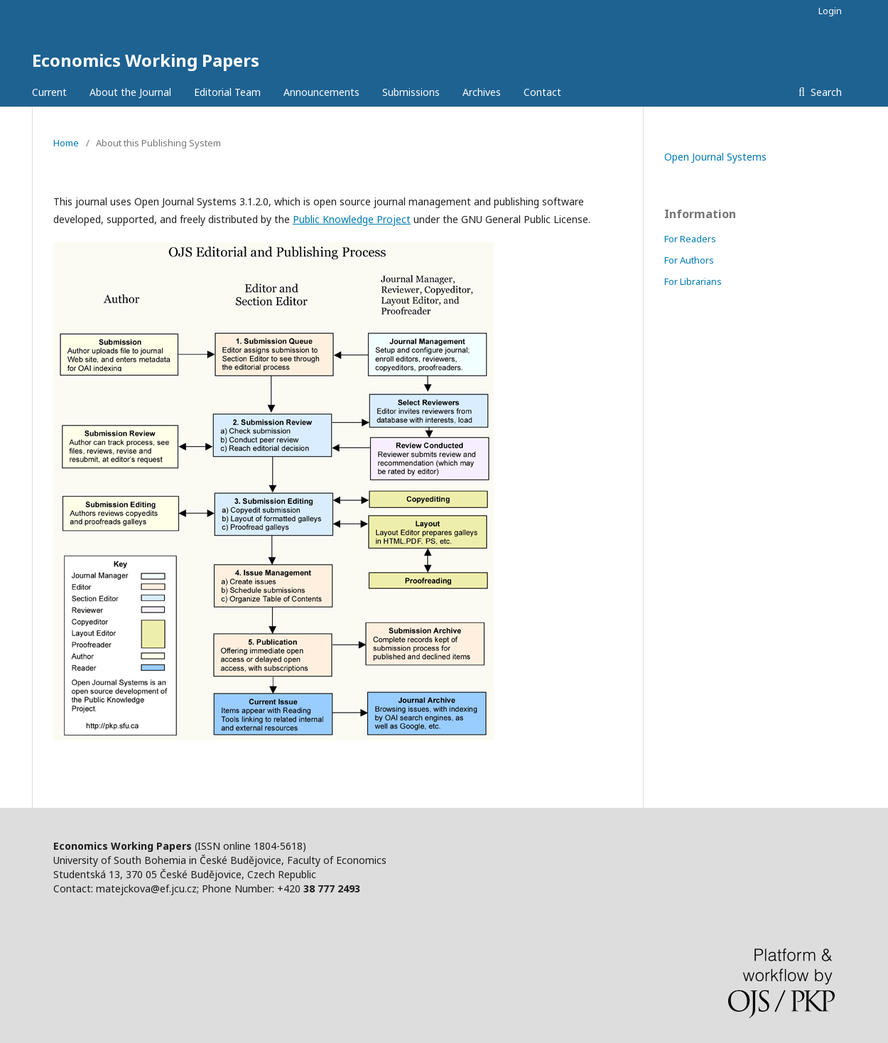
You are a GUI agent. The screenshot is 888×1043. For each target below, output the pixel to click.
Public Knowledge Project (352, 219)
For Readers (690, 238)
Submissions (411, 92)
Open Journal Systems (715, 156)
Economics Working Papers (145, 60)
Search (825, 92)
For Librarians (693, 281)
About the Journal (130, 92)
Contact (542, 92)
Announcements (321, 92)
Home (66, 142)
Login (830, 10)
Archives (481, 92)
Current (49, 92)
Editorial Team (227, 92)
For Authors (689, 260)
